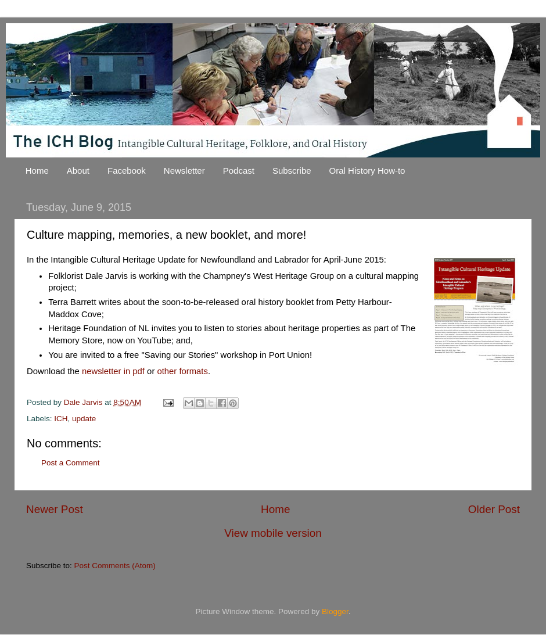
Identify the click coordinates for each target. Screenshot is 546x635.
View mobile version (273, 533)
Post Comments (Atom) (115, 565)
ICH (60, 418)
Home (37, 170)
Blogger (335, 611)
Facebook (126, 170)
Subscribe (291, 170)
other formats (182, 371)
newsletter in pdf (113, 371)
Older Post (494, 509)
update (84, 418)
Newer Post (54, 509)
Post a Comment (70, 462)
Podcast (238, 170)
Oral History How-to (367, 170)
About (78, 170)
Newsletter (184, 170)
